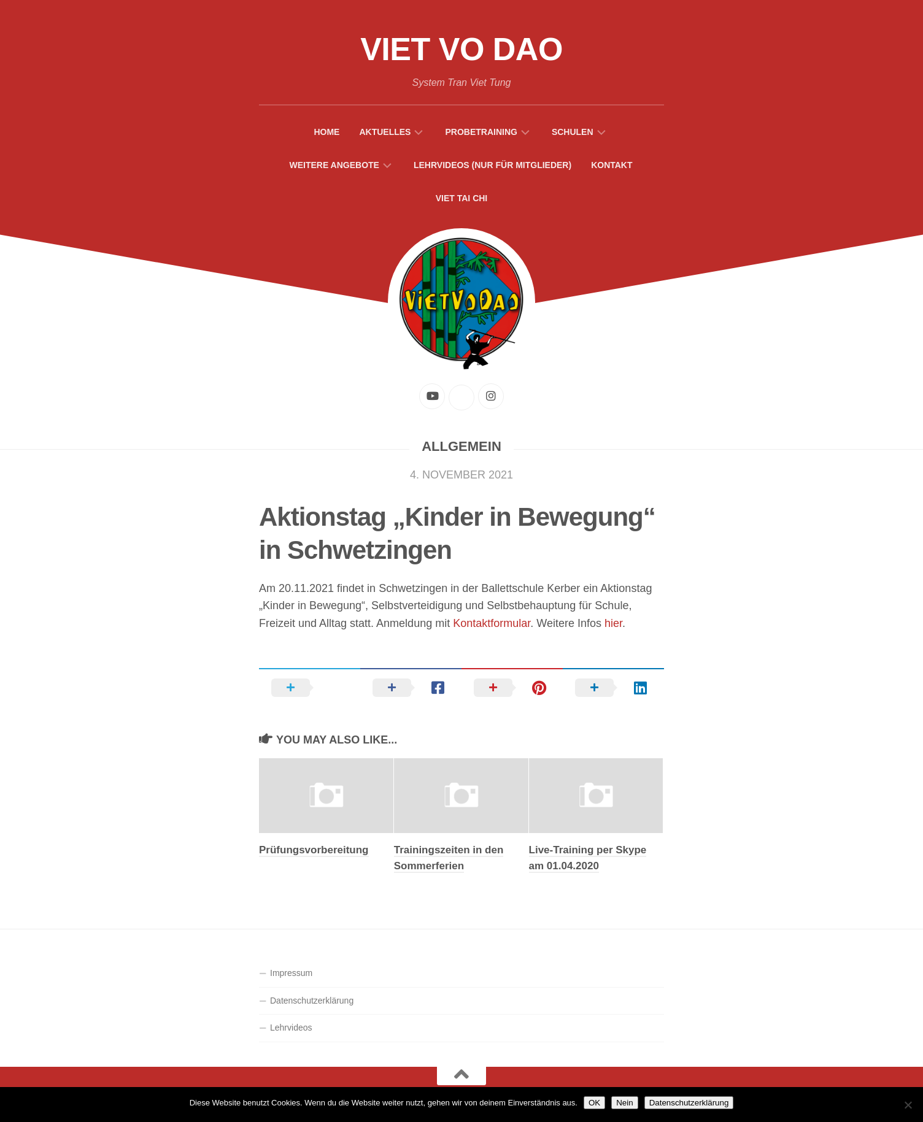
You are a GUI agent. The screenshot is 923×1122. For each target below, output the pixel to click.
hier (613, 623)
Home (326, 132)
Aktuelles (385, 132)
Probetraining (481, 132)
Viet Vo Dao (461, 49)
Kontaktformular (491, 623)
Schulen (572, 132)
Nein (624, 1102)
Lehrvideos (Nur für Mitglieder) (492, 165)
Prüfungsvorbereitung (314, 850)
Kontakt (611, 165)
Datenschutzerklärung (311, 1000)
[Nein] (908, 1105)
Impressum (291, 973)
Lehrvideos (291, 1027)
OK (594, 1102)
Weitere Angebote (334, 165)
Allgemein (461, 446)
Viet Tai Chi (462, 198)
